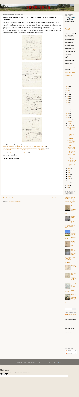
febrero (69, 180)
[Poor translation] (5, 374)
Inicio (33, 198)
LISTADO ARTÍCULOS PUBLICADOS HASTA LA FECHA (70, 28)
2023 (67, 90)
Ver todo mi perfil (68, 323)
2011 (67, 115)
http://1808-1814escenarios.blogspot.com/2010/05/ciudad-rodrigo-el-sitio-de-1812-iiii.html (24, 146)
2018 (67, 100)
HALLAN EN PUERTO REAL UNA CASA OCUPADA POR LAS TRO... (71, 143)
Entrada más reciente (9, 198)
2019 (67, 98)
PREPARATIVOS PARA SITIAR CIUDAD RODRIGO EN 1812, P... (71, 150)
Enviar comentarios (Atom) (15, 201)
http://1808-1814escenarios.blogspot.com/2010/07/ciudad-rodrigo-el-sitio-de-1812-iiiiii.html (24, 149)
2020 (67, 96)
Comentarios (69, 353)
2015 (67, 107)
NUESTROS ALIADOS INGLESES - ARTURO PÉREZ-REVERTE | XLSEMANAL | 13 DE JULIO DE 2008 (70, 200)
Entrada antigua (56, 198)
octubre (69, 123)
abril (69, 176)
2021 (67, 94)
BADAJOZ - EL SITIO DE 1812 (73, 266)
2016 (67, 104)
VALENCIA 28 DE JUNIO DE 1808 (73, 243)
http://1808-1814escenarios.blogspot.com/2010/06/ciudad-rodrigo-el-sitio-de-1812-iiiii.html (24, 148)
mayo (69, 174)
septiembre (70, 125)
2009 (67, 185)
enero (69, 182)
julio (69, 170)
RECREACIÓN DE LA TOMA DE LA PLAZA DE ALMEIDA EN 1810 (71, 163)
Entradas (68, 350)
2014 (67, 109)
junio (69, 172)
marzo (69, 178)
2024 (67, 88)
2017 (67, 102)
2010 (67, 117)
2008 (67, 187)
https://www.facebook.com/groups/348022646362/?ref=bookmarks (70, 74)
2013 (67, 111)
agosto (69, 168)
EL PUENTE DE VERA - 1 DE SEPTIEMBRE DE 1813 (71, 129)
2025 (67, 86)
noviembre (70, 121)
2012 (67, 113)
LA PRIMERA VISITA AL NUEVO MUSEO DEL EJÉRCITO (71, 135)
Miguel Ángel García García (71, 315)
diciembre (70, 119)
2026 (67, 84)
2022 (67, 92)
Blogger (59, 362)
